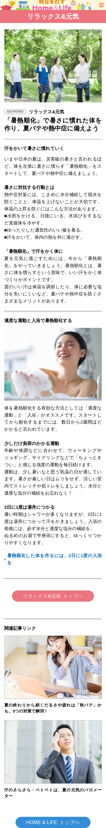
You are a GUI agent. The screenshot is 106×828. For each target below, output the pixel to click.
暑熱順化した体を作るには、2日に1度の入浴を (54, 559)
